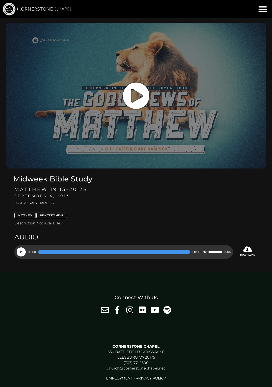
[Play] (21, 251)
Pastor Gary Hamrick (34, 203)
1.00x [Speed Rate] (227, 252)
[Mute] (205, 252)
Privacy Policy (151, 378)
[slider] (114, 252)
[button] (262, 9)
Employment (119, 378)
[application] (124, 251)
